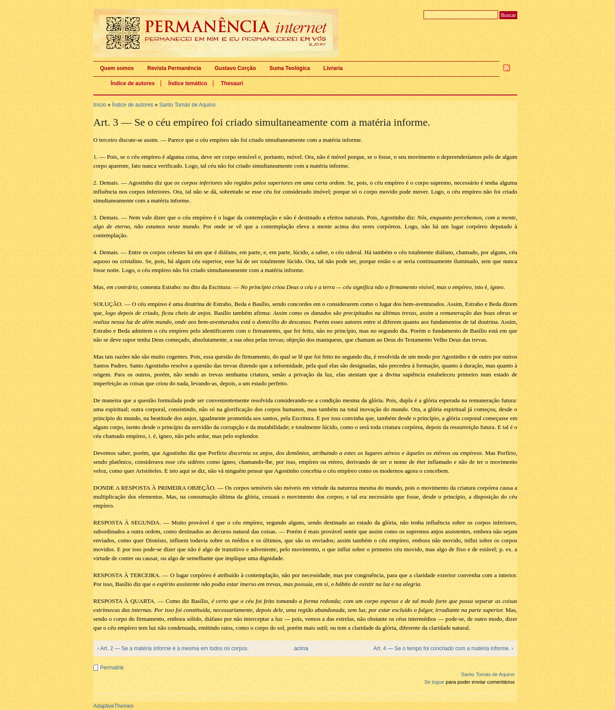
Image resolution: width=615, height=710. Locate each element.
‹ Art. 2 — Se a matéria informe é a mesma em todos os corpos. (173, 648)
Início (99, 105)
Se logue (434, 682)
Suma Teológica (289, 68)
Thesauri (232, 83)
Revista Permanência (174, 68)
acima (301, 648)
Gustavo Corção (235, 68)
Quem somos (117, 68)
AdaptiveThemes (113, 706)
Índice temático (187, 83)
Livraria (333, 68)
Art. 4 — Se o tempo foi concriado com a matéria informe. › (443, 648)
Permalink (112, 668)
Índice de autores (133, 83)
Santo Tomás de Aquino (187, 105)
